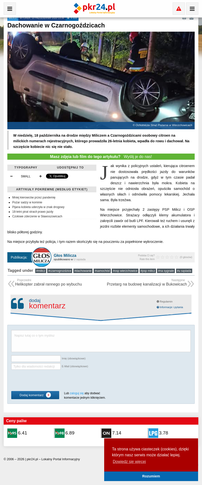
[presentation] (48, 380)
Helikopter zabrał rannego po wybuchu (48, 282)
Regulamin (165, 301)
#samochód (102, 271)
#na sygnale (166, 271)
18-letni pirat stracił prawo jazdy (32, 211)
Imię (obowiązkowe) (73, 358)
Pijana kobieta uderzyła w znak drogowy (38, 207)
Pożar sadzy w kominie (27, 202)
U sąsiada (80, 259)
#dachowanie (83, 271)
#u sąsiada (184, 271)
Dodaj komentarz (35, 395)
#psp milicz (148, 271)
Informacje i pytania (170, 307)
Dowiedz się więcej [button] (129, 461)
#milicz (40, 271)
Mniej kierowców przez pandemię (34, 197)
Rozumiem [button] (151, 476)
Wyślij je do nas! (101, 157)
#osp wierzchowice (125, 271)
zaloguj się (77, 393)
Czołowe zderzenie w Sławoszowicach (37, 216)
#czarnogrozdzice (59, 271)
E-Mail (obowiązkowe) (75, 366)
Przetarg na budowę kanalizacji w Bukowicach (147, 282)
